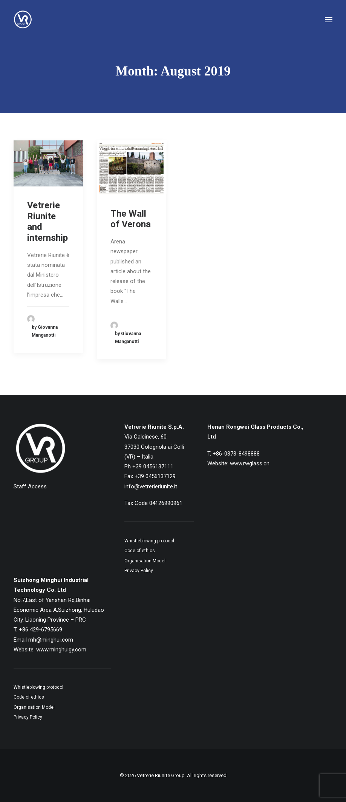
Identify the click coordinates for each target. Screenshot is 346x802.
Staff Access (30, 486)
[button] (328, 19)
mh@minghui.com (50, 639)
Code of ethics (139, 550)
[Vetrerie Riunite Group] (23, 19)
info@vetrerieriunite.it (150, 486)
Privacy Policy (138, 570)
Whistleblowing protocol (149, 540)
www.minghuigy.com (61, 649)
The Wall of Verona (130, 219)
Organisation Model (144, 560)
